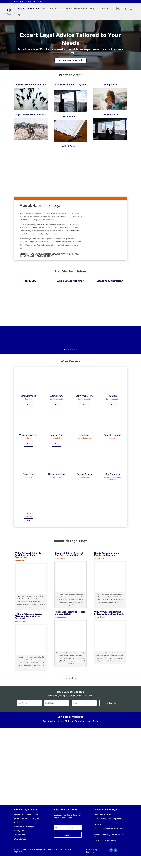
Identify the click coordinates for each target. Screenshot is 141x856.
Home (21, 9)
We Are (70, 361)
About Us (32, 9)
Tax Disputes (19, 834)
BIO (28, 404)
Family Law (18, 822)
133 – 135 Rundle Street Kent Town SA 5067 (109, 829)
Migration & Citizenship (24, 826)
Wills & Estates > (70, 146)
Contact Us (107, 9)
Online (70, 271)
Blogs (93, 9)
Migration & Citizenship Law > (31, 114)
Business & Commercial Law (26, 814)
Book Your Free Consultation (70, 60)
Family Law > (110, 84)
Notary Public (19, 830)
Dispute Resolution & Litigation (27, 818)
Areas (70, 74)
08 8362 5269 (105, 814)
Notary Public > (70, 116)
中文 (118, 9)
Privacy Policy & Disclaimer (92, 850)
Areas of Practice (52, 9)
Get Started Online (76, 9)
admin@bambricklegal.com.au (111, 818)
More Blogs (70, 678)
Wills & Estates (20, 838)
